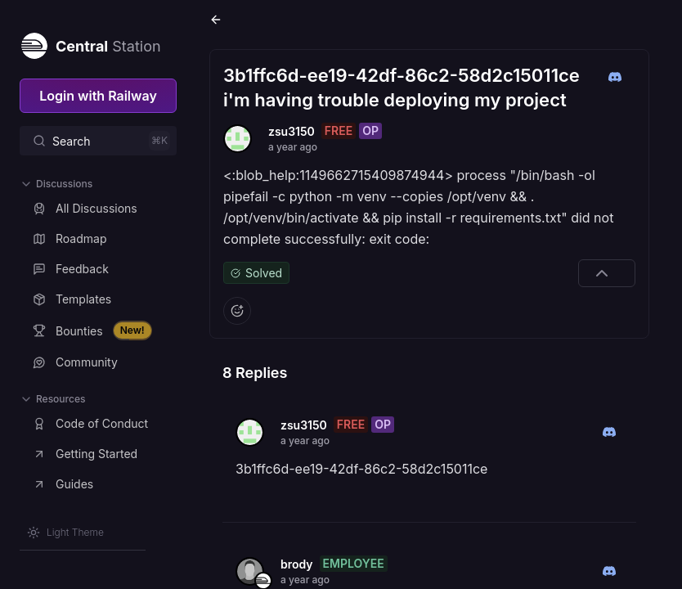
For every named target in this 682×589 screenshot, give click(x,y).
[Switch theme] (65, 532)
